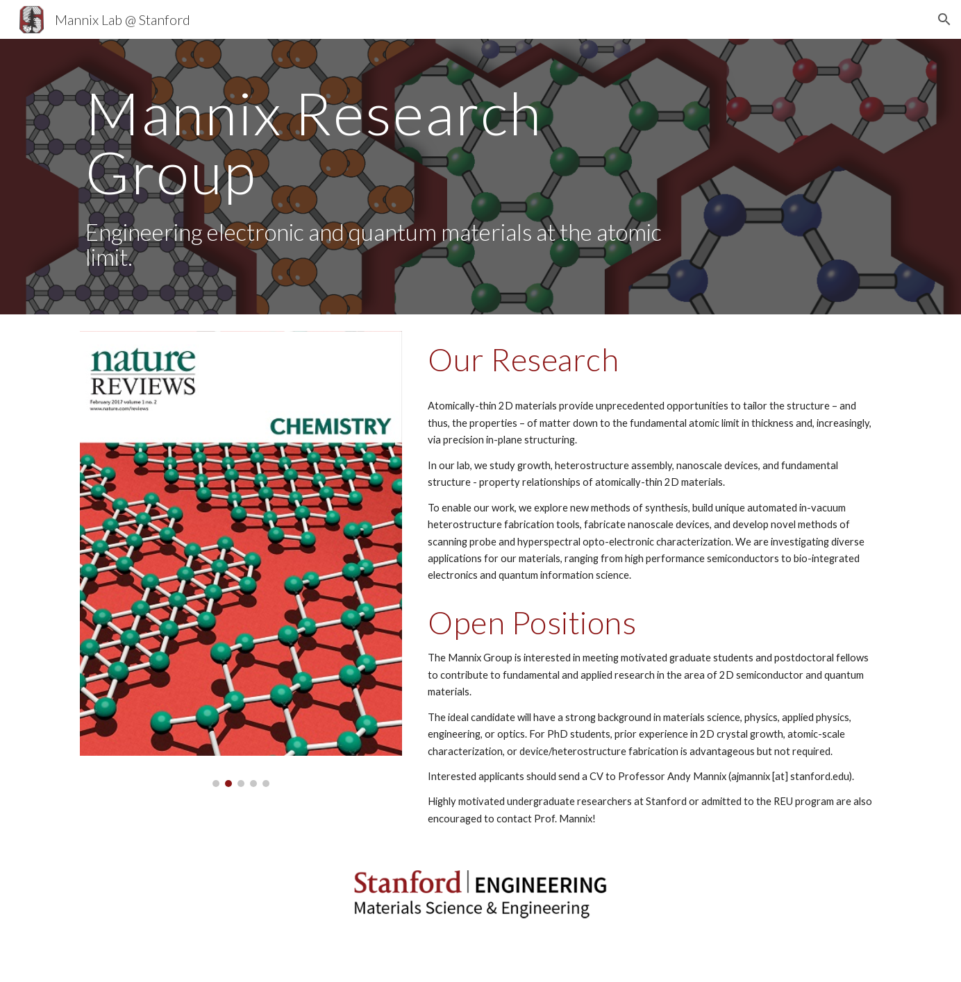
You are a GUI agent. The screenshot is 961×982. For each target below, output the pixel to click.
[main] (378, 177)
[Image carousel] (241, 559)
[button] (944, 19)
